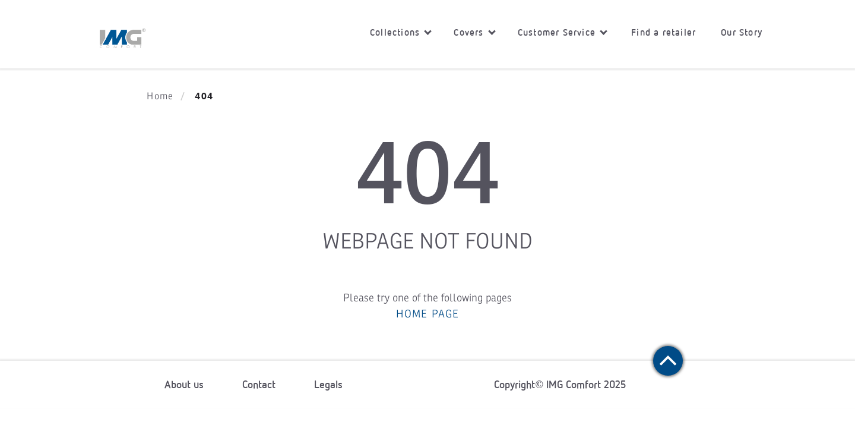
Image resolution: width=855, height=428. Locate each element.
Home (160, 96)
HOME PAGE (428, 314)
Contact (259, 384)
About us (184, 384)
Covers (474, 32)
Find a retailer (663, 32)
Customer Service (562, 32)
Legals (328, 384)
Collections (401, 32)
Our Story (741, 32)
